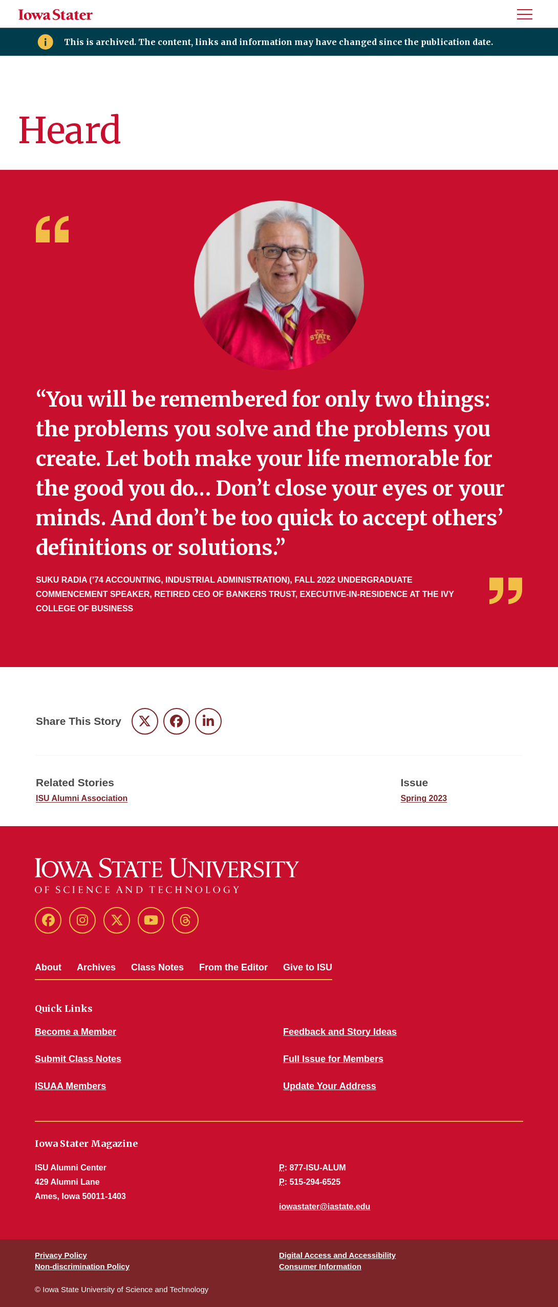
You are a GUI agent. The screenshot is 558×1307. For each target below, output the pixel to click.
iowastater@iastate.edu (324, 1206)
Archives (96, 967)
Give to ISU (307, 967)
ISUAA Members (70, 1086)
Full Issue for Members (333, 1059)
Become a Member (75, 1032)
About (48, 967)
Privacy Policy (61, 1255)
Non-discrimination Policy (82, 1266)
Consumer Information (320, 1266)
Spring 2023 (424, 798)
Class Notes (157, 967)
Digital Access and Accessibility (337, 1255)
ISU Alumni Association (81, 798)
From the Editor (233, 967)
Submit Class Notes (78, 1059)
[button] (529, 14)
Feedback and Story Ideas (340, 1032)
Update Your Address (329, 1086)
